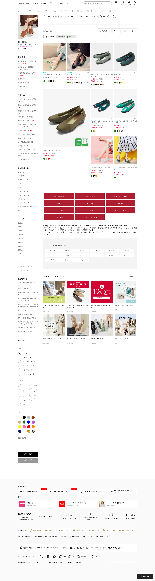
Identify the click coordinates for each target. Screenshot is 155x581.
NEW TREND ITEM (24, 289)
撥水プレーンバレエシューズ (123, 74)
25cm (35, 395)
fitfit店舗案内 (38, 537)
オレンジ (112, 255)
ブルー (127, 251)
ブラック (67, 251)
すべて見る (132, 276)
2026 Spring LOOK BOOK (26, 150)
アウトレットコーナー (25, 266)
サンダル (21, 187)
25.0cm (20, 250)
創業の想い (75, 537)
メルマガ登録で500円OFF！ (33, 490)
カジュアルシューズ (24, 191)
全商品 (20, 210)
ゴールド (67, 260)
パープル (52, 255)
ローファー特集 (23, 310)
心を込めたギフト (79, 530)
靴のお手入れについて (25, 332)
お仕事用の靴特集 (25, 130)
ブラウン (97, 251)
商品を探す (145, 576)
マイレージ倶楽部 (109, 530)
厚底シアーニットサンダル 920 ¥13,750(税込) (27, 46)
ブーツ (20, 183)
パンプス (21, 176)
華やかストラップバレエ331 (52, 74)
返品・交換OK (35, 530)
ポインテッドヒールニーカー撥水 (101, 167)
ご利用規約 (21, 562)
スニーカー (21, 172)
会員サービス (94, 530)
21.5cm (20, 223)
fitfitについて (65, 537)
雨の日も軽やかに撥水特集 (26, 134)
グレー (82, 251)
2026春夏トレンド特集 (27, 117)
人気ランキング (23, 86)
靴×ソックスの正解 (24, 138)
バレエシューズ (23, 199)
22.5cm (20, 231)
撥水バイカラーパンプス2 (75, 74)
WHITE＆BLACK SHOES (26, 142)
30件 (115, 31)
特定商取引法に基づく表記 (54, 562)
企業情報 (78, 562)
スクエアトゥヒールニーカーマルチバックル (125, 168)
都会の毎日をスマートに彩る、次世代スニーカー (28, 299)
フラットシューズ (23, 195)
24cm (35, 386)
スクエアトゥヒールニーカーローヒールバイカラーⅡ (102, 122)
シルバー (52, 260)
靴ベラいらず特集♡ (26, 121)
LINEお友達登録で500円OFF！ (63, 491)
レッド (97, 255)
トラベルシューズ (23, 203)
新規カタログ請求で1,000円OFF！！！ (120, 491)
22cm (24, 391)
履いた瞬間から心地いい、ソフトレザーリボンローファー (28, 323)
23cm (24, 400)
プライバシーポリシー (35, 562)
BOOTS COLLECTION (25, 314)
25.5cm (20, 254)
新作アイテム (23, 79)
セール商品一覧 (23, 270)
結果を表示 (28, 454)
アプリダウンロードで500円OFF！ (92, 492)
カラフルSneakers (24, 146)
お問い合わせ (99, 537)
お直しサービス (64, 530)
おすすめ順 (103, 31)
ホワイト (52, 251)
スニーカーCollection (25, 159)
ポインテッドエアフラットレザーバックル (125, 122)
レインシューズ (23, 180)
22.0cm (20, 227)
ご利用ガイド (22, 530)
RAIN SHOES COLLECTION (27, 318)
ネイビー (126, 255)
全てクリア (28, 460)
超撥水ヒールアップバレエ (51, 150)
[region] (77, 3)
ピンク (82, 255)
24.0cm (20, 242)
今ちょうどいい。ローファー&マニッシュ (27, 125)
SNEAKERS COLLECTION (26, 328)
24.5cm (20, 246)
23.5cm (20, 238)
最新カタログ (23, 83)
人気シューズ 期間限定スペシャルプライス (28, 68)
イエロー (67, 255)
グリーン (70, 37)
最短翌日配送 (50, 530)
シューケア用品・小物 (25, 207)
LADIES (36, 3)
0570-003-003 (114, 548)
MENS (43, 3)
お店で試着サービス (126, 530)
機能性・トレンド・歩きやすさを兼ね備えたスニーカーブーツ (28, 305)
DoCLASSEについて (51, 537)
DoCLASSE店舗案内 (24, 537)
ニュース (109, 537)
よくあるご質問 (87, 537)
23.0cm (20, 235)
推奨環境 (69, 562)
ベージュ (112, 251)
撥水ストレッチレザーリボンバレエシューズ (102, 75)
